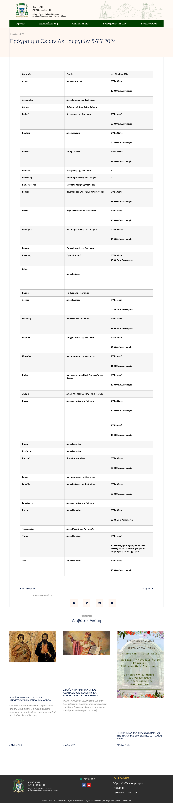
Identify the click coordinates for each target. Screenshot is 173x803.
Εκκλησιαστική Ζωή (115, 23)
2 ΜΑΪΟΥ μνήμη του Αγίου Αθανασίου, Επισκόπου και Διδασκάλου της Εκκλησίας (80, 692)
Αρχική (20, 23)
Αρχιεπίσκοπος (48, 23)
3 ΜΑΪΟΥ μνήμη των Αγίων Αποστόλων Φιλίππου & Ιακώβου (30, 699)
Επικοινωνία (149, 23)
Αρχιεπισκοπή (80, 23)
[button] (74, 603)
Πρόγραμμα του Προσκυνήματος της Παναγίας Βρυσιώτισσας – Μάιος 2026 (139, 735)
